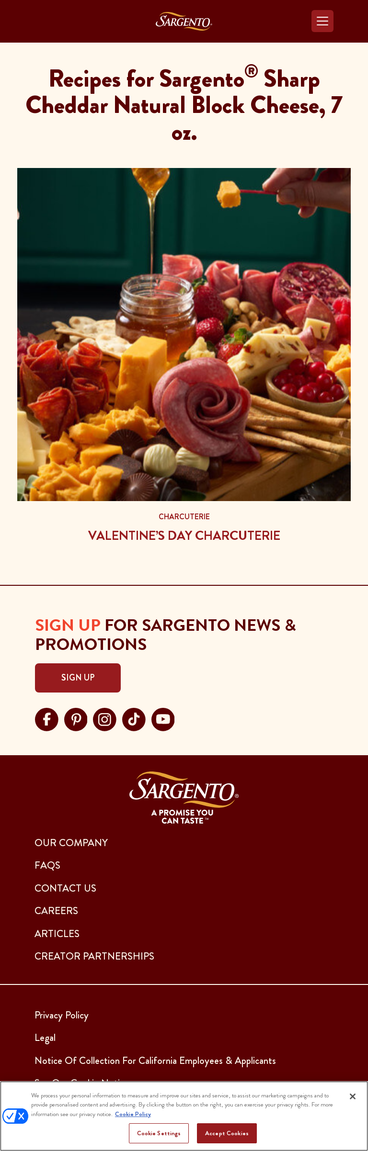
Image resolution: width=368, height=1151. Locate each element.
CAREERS (56, 911)
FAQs (47, 865)
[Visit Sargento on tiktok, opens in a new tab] (134, 718)
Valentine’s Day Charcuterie (184, 535)
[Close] (352, 1096)
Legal (45, 1037)
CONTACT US (65, 888)
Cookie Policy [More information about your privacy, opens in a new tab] (133, 1113)
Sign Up (77, 677)
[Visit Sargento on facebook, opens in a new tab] (46, 718)
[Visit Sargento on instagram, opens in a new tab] (104, 718)
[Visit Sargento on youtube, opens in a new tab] (163, 718)
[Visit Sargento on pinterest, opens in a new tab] (76, 718)
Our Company (71, 843)
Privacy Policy (61, 1015)
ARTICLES (57, 934)
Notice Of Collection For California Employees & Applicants (155, 1060)
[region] (184, 1116)
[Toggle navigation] (322, 21)
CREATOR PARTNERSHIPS (94, 956)
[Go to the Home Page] (184, 21)
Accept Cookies (227, 1133)
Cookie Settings (159, 1133)
